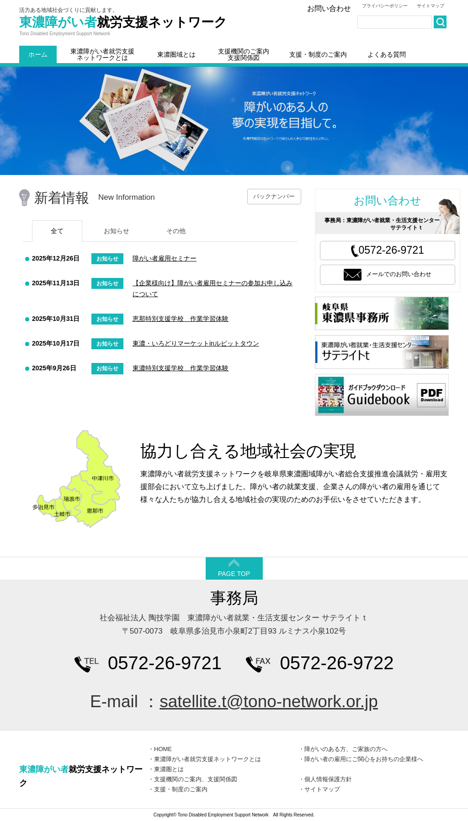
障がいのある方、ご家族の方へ (346, 749)
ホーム (38, 54)
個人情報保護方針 (328, 779)
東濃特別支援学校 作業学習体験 (181, 368)
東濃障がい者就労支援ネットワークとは (102, 54)
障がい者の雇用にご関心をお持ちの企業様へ (363, 759)
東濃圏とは (169, 769)
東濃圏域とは (176, 54)
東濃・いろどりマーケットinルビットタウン (196, 343)
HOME (163, 749)
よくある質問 (386, 54)
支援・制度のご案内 (318, 54)
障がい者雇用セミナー (165, 258)
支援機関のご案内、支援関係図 (195, 779)
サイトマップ (430, 5)
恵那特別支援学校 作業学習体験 (181, 318)
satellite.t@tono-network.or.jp (269, 701)
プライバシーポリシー (385, 5)
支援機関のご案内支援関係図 (243, 54)
